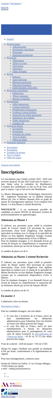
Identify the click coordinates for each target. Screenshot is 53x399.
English (10, 39)
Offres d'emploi (19, 71)
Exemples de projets (21, 134)
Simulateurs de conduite (23, 118)
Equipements (13, 101)
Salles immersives (20, 104)
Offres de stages (19, 139)
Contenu (5, 3)
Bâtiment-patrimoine (21, 82)
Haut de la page (8, 396)
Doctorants (17, 52)
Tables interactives (20, 120)
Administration (19, 47)
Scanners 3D (18, 123)
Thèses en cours (19, 63)
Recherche (11, 58)
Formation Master (15, 126)
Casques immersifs (21, 107)
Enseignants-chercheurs (23, 49)
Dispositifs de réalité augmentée (27, 115)
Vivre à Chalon (19, 137)
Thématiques (18, 60)
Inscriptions (17, 129)
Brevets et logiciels (21, 99)
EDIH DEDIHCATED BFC (25, 88)
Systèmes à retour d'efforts (24, 112)
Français (5, 165)
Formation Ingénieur (16, 142)
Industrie (16, 77)
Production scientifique (17, 90)
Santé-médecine (19, 79)
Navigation (15, 3)
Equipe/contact (13, 44)
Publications (18, 93)
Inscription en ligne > (10, 306)
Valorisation (17, 66)
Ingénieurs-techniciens (22, 55)
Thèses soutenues (20, 96)
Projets (10, 74)
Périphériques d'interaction (24, 109)
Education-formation (21, 85)
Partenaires (17, 68)
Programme (17, 131)
